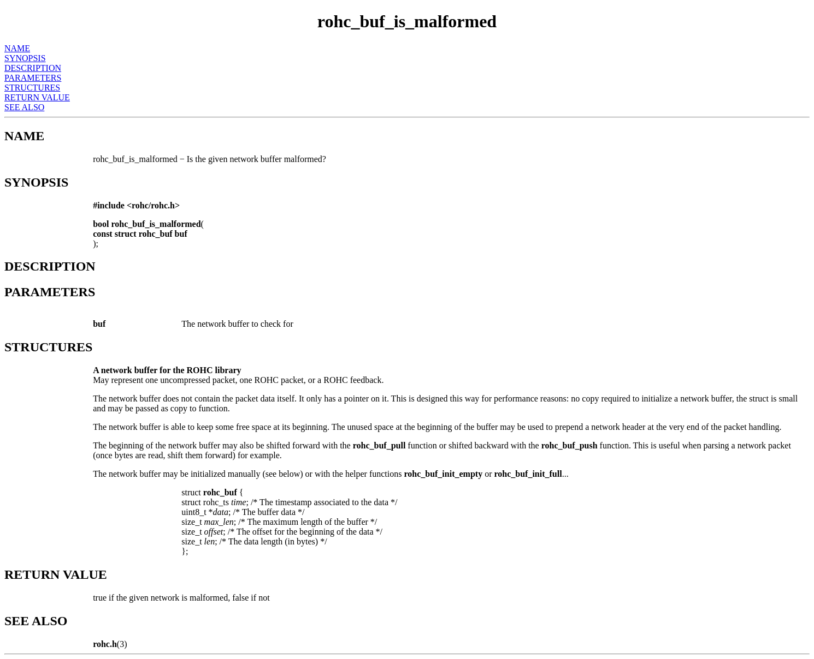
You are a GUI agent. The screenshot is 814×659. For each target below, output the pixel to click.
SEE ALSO (24, 107)
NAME (17, 48)
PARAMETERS (32, 77)
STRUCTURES (32, 87)
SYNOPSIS (25, 58)
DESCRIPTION (32, 68)
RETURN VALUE (37, 97)
